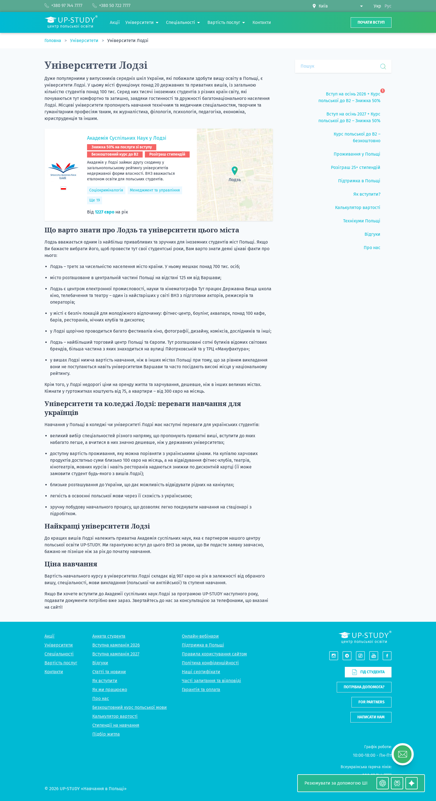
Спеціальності (59, 654)
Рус (388, 6)
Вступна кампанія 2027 (115, 654)
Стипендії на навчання (115, 725)
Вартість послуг (60, 662)
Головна (53, 40)
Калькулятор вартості (115, 716)
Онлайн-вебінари (200, 636)
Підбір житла (106, 734)
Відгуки (100, 662)
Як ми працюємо (109, 689)
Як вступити (104, 680)
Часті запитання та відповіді (211, 680)
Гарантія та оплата (201, 689)
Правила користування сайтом (214, 654)
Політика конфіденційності (210, 662)
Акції (49, 636)
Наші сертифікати (201, 671)
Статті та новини (109, 671)
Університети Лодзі (127, 40)
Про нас (100, 698)
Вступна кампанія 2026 (116, 645)
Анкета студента (108, 636)
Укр (377, 6)
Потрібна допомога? (364, 687)
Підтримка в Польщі (203, 645)
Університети (85, 40)
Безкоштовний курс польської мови (129, 707)
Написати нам (371, 717)
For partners (371, 702)
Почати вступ (371, 22)
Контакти (53, 671)
